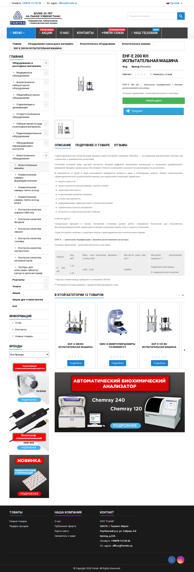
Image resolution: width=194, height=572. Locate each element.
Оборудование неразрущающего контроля (22, 145)
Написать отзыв (162, 74)
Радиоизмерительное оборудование (26, 135)
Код (125, 66)
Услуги (16, 286)
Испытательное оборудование (23, 157)
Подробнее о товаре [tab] (92, 145)
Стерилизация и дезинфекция (23, 106)
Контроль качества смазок (27, 230)
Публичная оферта (65, 526)
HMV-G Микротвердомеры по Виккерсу (117, 345)
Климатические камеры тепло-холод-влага (26, 200)
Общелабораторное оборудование (26, 96)
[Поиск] (156, 16)
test (14, 306)
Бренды (15, 346)
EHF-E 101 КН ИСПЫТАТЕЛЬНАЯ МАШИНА (159, 345)
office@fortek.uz (67, 3)
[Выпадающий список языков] (174, 3)
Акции (16, 293)
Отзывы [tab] (120, 145)
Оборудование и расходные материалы (26, 64)
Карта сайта (62, 531)
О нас (18, 322)
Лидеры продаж (18, 526)
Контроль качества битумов (27, 221)
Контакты (21, 329)
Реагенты (18, 279)
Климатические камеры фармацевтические (25, 177)
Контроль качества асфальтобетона (27, 211)
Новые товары (24, 336)
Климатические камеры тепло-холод (26, 189)
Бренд (135, 66)
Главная (16, 56)
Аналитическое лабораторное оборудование (23, 85)
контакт (107, 512)
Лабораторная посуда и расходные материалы (27, 125)
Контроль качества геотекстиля (27, 249)
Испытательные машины (25, 167)
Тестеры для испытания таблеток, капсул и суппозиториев (28, 270)
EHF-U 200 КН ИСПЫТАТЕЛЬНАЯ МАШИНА (75, 345)
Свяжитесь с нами (65, 536)
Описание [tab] (63, 145)
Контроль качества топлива (27, 240)
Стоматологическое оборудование (26, 115)
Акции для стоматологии (27, 299)
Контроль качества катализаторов (27, 259)
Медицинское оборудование (22, 74)
